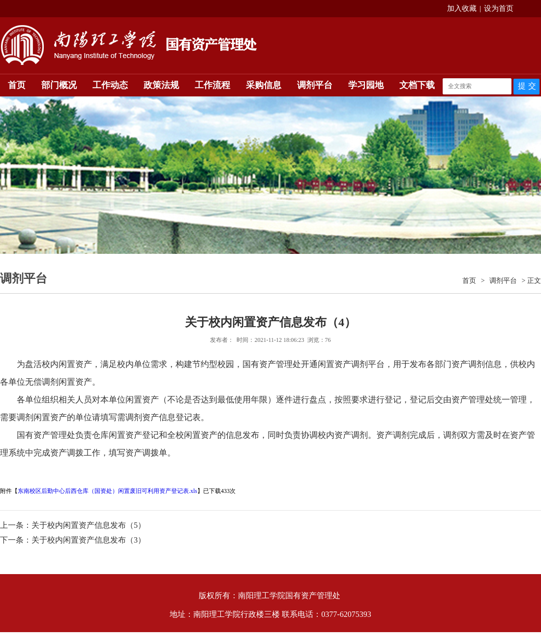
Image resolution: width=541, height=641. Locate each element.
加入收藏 (462, 8)
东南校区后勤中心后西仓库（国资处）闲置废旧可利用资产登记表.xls (107, 491)
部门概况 (59, 85)
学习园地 (366, 85)
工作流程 (212, 85)
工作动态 (110, 85)
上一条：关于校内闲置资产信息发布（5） (73, 525)
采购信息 (263, 85)
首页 (17, 85)
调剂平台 (314, 85)
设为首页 (498, 8)
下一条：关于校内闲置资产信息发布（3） (73, 540)
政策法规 (161, 85)
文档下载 (417, 85)
